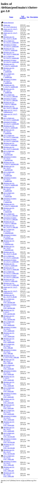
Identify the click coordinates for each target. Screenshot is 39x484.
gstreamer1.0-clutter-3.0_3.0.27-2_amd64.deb (10, 81)
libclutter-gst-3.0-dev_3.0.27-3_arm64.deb (8, 131)
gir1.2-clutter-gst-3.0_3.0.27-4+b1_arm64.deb (9, 412)
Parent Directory (8, 22)
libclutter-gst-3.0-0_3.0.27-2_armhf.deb (10, 49)
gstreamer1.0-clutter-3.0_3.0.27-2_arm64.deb (11, 61)
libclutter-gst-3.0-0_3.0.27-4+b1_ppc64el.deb (9, 312)
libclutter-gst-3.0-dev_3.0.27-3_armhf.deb (11, 268)
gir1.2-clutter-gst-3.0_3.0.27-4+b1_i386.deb (9, 346)
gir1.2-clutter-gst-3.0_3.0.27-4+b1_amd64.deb (9, 323)
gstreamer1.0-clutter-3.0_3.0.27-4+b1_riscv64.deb (10, 440)
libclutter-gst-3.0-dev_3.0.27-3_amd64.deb (8, 189)
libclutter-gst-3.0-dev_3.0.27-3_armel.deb (11, 148)
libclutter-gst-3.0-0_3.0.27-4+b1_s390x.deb (8, 468)
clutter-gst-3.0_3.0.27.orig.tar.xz (10, 26)
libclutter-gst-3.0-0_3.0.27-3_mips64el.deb (8, 242)
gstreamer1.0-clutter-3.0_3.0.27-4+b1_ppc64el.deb (10, 306)
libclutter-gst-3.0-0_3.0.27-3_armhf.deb (10, 264)
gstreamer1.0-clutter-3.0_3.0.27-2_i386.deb (10, 99)
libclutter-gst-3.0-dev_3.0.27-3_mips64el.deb (8, 248)
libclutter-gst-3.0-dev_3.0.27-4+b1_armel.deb (8, 406)
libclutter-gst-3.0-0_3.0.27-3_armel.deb (10, 144)
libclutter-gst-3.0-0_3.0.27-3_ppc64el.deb (11, 163)
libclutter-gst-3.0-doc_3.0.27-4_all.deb (10, 296)
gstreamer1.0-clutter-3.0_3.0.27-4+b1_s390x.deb (10, 463)
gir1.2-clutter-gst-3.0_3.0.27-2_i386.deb (10, 95)
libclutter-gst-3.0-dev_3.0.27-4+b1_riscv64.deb (9, 452)
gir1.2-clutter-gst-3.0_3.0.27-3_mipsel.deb (9, 194)
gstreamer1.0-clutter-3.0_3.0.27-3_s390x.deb (11, 276)
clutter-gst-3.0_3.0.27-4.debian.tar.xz (10, 292)
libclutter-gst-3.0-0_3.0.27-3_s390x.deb (10, 280)
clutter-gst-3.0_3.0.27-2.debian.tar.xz (10, 30)
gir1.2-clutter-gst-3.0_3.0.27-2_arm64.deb (11, 57)
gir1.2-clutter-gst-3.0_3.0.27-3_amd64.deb (9, 173)
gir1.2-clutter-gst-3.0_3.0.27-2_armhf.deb (11, 41)
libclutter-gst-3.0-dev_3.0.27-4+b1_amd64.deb (8, 340)
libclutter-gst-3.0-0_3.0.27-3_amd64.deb (10, 184)
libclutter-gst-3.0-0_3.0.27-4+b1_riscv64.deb (9, 446)
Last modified (23, 17)
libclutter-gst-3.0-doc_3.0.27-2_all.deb (10, 37)
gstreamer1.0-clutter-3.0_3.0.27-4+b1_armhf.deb (10, 372)
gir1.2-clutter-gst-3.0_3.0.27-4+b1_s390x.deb (9, 457)
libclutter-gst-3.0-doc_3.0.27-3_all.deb (10, 253)
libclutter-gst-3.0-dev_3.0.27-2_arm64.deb (8, 69)
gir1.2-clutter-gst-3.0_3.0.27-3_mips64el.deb (9, 231)
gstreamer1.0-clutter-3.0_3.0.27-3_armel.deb (10, 140)
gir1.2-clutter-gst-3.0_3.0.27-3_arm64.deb (11, 119)
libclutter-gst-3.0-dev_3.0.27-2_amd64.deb (8, 90)
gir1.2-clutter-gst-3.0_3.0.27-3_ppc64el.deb (9, 152)
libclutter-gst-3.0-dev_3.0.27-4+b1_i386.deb (8, 361)
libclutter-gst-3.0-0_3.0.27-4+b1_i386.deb (11, 356)
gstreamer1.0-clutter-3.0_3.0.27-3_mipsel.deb (10, 200)
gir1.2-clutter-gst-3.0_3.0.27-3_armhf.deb (11, 257)
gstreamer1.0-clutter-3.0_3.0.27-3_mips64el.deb (10, 236)
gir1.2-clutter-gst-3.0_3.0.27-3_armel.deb (10, 136)
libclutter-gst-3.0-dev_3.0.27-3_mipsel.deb (8, 210)
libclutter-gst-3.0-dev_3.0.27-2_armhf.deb (11, 53)
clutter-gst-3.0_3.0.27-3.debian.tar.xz (10, 111)
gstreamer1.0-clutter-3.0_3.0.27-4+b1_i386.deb (10, 351)
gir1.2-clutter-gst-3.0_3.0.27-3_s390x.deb (11, 272)
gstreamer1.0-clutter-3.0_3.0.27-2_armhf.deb (11, 45)
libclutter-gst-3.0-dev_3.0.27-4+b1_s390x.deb (8, 474)
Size (28, 17)
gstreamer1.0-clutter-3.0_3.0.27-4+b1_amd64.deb (10, 329)
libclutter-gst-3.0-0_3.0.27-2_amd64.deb (10, 86)
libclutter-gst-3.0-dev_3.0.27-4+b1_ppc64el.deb (9, 317)
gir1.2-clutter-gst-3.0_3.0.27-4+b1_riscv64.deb (9, 435)
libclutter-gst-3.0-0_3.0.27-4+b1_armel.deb (8, 401)
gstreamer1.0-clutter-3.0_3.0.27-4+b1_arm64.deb (10, 418)
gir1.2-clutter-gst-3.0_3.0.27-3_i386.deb (10, 214)
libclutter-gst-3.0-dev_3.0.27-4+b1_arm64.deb (8, 429)
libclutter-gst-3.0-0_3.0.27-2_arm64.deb (10, 65)
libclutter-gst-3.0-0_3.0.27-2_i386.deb (9, 103)
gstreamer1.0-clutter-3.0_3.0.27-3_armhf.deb (11, 261)
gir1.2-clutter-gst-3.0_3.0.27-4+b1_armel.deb (9, 389)
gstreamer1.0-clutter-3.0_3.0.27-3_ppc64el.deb (10, 158)
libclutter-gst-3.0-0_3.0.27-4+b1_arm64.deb (8, 423)
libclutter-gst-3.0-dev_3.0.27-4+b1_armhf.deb (8, 384)
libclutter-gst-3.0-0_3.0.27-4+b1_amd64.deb (8, 334)
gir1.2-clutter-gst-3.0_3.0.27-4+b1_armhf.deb (9, 367)
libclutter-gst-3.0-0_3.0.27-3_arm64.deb (10, 127)
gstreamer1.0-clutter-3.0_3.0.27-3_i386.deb (10, 218)
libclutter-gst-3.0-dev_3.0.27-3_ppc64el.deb (8, 168)
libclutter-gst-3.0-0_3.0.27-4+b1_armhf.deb (8, 378)
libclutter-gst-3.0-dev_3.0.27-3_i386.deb (10, 226)
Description (34, 17)
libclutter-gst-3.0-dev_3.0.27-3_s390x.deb (11, 284)
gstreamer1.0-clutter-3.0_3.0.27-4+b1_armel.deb (10, 395)
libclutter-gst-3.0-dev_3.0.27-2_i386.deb (10, 107)
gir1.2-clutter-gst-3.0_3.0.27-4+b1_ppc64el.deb (9, 300)
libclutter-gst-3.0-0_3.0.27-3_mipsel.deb (10, 205)
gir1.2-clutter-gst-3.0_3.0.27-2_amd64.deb (9, 75)
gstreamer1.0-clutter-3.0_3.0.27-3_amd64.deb (10, 179)
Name (11, 17)
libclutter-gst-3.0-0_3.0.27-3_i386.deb (9, 222)
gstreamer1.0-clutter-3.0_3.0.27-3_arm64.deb (11, 123)
